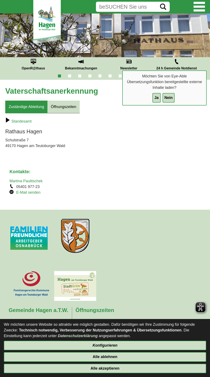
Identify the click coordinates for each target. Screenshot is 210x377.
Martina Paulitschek (26, 181)
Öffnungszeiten (63, 107)
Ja (156, 98)
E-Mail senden (28, 192)
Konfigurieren (105, 345)
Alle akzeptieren (104, 368)
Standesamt (18, 121)
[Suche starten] (163, 7)
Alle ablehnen (105, 357)
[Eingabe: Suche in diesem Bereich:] (126, 7)
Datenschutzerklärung (78, 336)
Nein (168, 98)
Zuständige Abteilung (26, 107)
